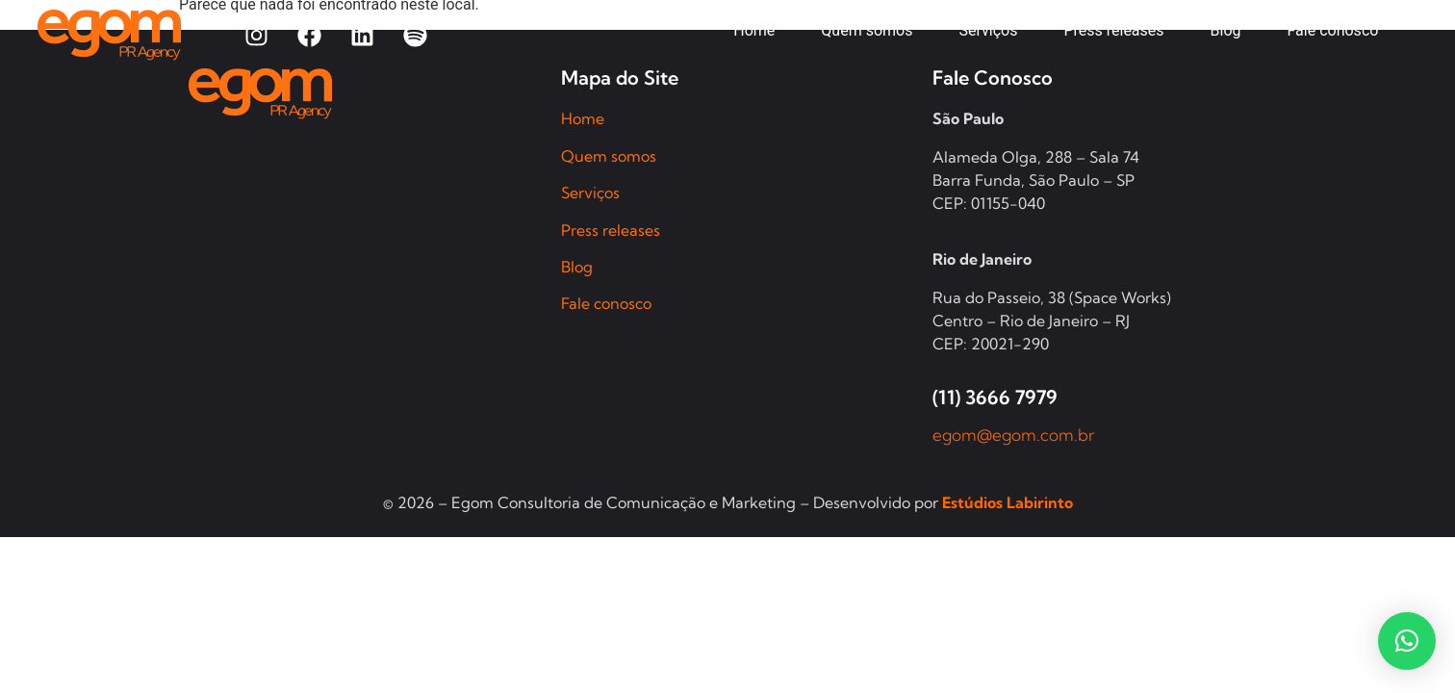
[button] (1407, 641)
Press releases (610, 230)
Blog (577, 266)
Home (582, 118)
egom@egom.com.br (1013, 434)
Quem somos (608, 156)
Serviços (590, 192)
